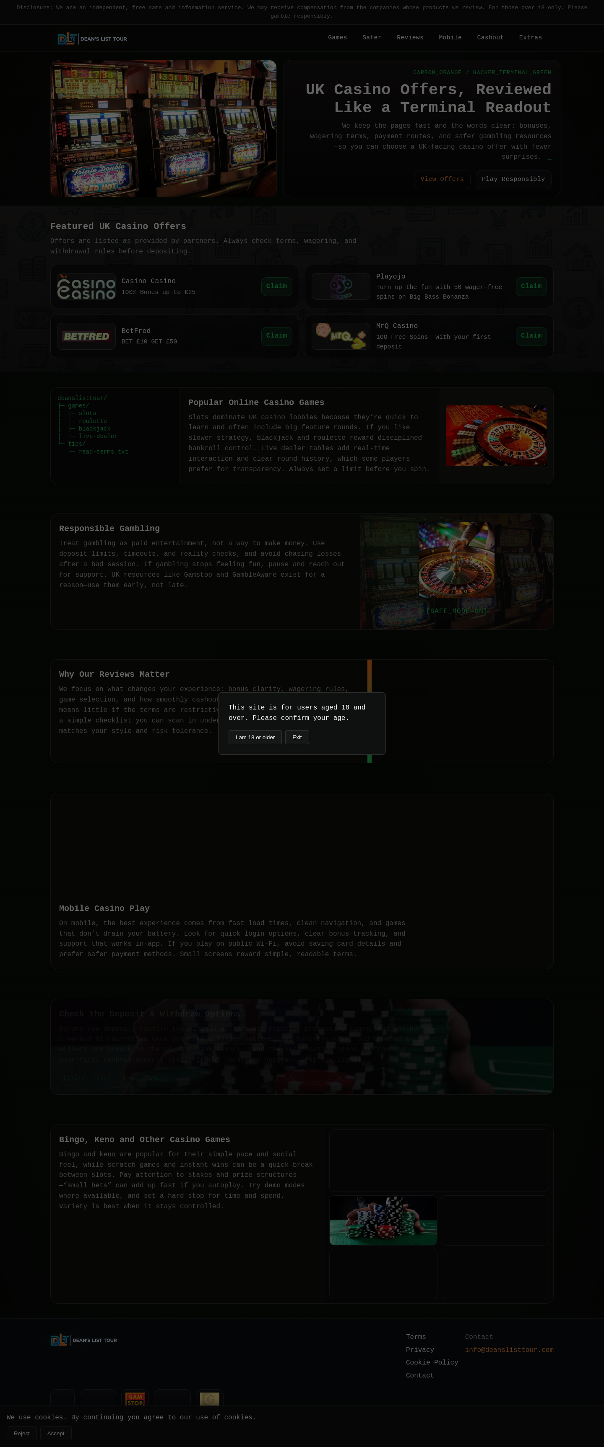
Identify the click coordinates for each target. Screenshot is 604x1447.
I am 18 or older (255, 737)
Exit (297, 737)
